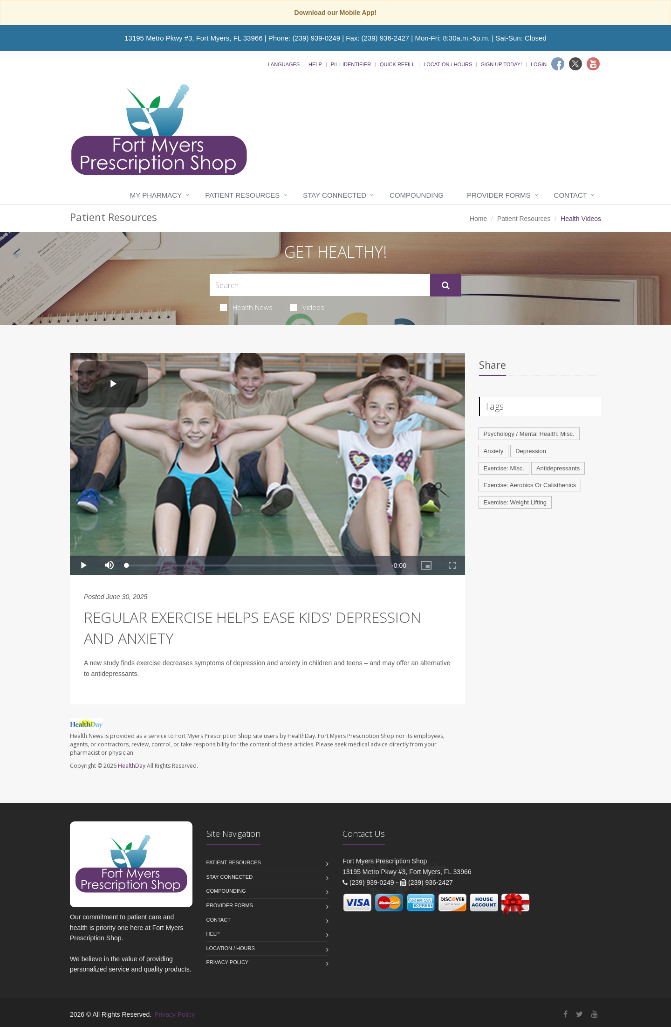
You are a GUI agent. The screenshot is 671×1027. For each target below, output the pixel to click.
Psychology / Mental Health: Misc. (529, 433)
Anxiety (494, 451)
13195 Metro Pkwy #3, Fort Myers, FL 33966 (193, 38)
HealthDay (131, 766)
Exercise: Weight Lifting (515, 502)
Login (539, 64)
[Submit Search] (445, 285)
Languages (284, 64)
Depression (530, 451)
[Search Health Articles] (320, 285)
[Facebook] (557, 63)
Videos (307, 307)
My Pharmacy (156, 195)
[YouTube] (594, 1014)
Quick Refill (397, 64)
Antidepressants (558, 468)
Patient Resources (242, 195)
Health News (246, 307)
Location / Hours (448, 64)
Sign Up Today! (501, 64)
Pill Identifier (351, 64)
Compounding (417, 195)
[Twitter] (575, 63)
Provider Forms (499, 195)
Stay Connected (334, 195)
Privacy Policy (227, 962)
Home (478, 218)
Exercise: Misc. (504, 468)
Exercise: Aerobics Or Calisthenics (530, 485)
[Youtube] (593, 63)
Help (315, 64)
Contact (570, 195)
